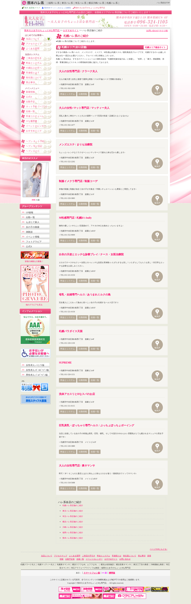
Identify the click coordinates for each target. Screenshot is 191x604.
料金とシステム (67, 94)
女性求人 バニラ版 (35, 365)
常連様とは (116, 556)
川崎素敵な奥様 (157, 564)
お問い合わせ (125, 559)
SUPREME (65, 362)
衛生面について (34, 77)
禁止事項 (30, 82)
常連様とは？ (32, 72)
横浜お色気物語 (107, 564)
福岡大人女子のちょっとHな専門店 (116, 568)
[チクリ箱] (163, 31)
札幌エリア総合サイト (155, 47)
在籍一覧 (95, 94)
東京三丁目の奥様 (140, 564)
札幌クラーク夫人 (28, 564)
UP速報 (29, 212)
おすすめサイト (71, 30)
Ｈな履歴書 (31, 121)
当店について (32, 39)
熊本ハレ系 (33, 3)
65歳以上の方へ (34, 68)
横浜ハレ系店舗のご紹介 (72, 522)
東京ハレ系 (67, 3)
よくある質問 (32, 48)
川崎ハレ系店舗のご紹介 (72, 527)
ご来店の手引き (34, 58)
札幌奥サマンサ (63, 564)
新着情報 (30, 92)
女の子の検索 (32, 227)
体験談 (29, 232)
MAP (157, 90)
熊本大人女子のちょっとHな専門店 (42, 30)
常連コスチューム (35, 116)
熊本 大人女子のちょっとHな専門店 (90, 8)
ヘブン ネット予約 (35, 141)
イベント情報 (32, 236)
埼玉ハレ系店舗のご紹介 (72, 516)
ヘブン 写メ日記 (34, 146)
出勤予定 (30, 101)
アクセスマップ (34, 43)
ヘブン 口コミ (33, 151)
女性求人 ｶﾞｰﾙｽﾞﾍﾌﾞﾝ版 (37, 370)
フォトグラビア (34, 241)
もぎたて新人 (32, 222)
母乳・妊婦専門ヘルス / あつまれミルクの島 (85, 294)
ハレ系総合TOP (163, 3)
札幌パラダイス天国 (70, 331)
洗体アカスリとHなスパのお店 (77, 394)
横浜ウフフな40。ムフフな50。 (85, 564)
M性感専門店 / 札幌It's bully (75, 217)
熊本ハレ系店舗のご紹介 (72, 538)
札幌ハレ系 (112, 3)
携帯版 (112, 573)
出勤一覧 (30, 217)
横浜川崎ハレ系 (96, 3)
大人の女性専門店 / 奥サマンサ (77, 465)
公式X (29, 96)
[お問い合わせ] (152, 31)
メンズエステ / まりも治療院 (75, 144)
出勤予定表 (70, 559)
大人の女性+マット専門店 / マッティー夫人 (84, 108)
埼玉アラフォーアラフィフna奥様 (85, 568)
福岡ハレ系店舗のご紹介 (72, 532)
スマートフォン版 (92, 573)
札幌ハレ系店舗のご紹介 (72, 505)
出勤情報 (83, 94)
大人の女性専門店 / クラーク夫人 (78, 71)
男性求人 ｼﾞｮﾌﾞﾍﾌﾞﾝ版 (37, 375)
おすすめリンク (34, 131)
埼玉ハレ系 (80, 3)
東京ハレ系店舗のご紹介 (72, 511)
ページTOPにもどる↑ (158, 549)
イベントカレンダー (36, 126)
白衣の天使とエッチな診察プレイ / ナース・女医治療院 (91, 254)
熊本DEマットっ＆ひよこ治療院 (57, 8)
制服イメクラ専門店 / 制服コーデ (78, 181)
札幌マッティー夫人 (46, 564)
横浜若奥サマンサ (123, 564)
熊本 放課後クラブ (32, 8)
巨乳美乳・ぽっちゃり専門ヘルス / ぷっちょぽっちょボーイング (96, 425)
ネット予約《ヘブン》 (37, 106)
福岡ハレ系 (54, 3)
